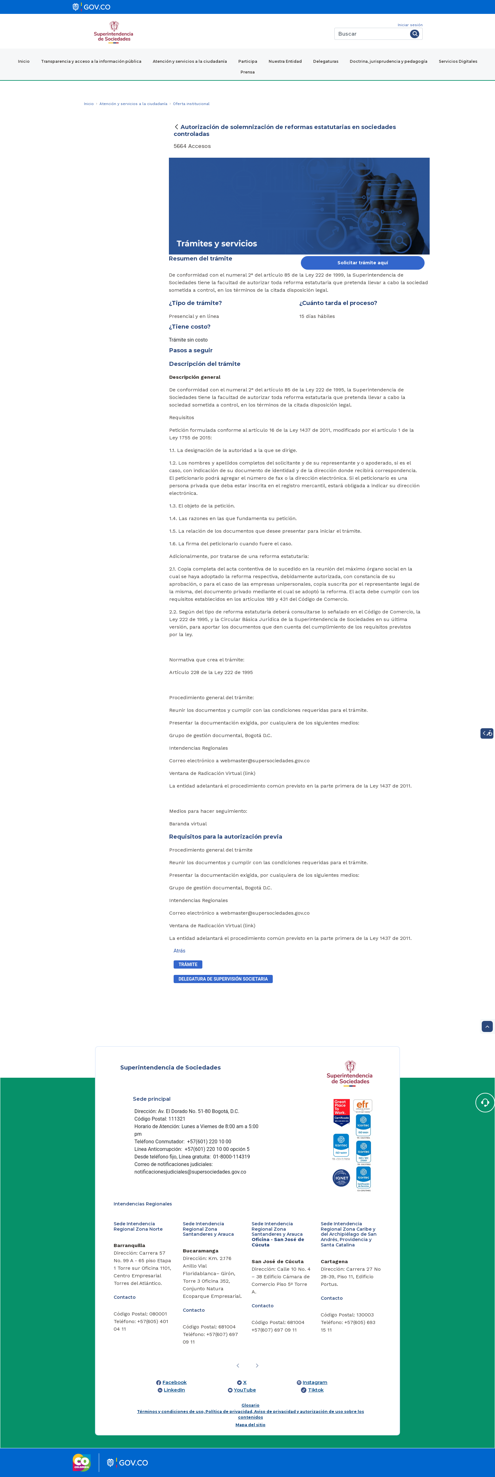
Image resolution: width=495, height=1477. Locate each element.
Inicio (24, 61)
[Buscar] (371, 34)
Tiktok (316, 1390)
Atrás (180, 951)
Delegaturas (325, 61)
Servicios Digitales (458, 61)
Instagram (315, 1382)
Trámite (188, 964)
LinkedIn (174, 1390)
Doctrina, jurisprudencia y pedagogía (388, 61)
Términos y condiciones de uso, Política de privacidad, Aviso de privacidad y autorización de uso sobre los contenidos (250, 1414)
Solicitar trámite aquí (362, 263)
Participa (247, 61)
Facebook (175, 1382)
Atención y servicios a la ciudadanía (190, 61)
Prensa (248, 72)
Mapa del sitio (250, 1424)
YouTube (245, 1390)
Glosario (250, 1405)
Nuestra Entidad (285, 61)
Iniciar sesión (410, 25)
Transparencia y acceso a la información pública (91, 61)
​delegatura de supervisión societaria (223, 979)
